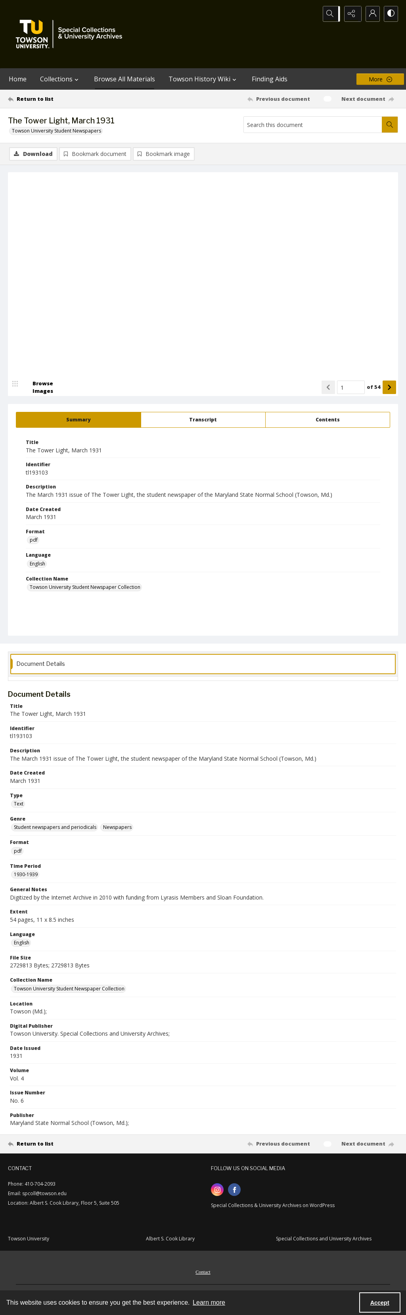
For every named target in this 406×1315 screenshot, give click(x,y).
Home (18, 79)
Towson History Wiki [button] (203, 79)
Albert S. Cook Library (170, 1239)
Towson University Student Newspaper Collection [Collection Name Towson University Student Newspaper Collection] (85, 587)
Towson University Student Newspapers (56, 130)
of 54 (374, 387)
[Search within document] (390, 125)
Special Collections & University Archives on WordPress (273, 1206)
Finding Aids (269, 79)
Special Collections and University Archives (324, 1239)
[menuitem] (202, 1272)
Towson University (28, 1239)
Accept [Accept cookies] (379, 1303)
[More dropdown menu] (380, 79)
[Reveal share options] (350, 13)
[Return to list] (61, 99)
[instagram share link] (217, 1190)
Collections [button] (60, 79)
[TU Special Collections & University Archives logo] (71, 34)
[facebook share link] (234, 1190)
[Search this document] (313, 125)
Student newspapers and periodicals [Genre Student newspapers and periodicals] (55, 828)
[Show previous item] (328, 388)
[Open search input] (330, 13)
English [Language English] (37, 564)
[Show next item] (389, 388)
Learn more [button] (209, 1302)
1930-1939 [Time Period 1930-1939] (26, 875)
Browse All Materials (124, 79)
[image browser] (37, 388)
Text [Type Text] (18, 804)
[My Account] (370, 13)
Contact (202, 1273)
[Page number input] (351, 388)
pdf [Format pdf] (34, 540)
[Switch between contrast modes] (390, 13)
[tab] (78, 420)
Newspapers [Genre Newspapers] (117, 828)
